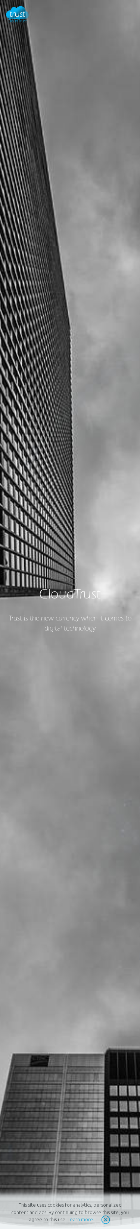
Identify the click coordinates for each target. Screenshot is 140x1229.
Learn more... (82, 1219)
